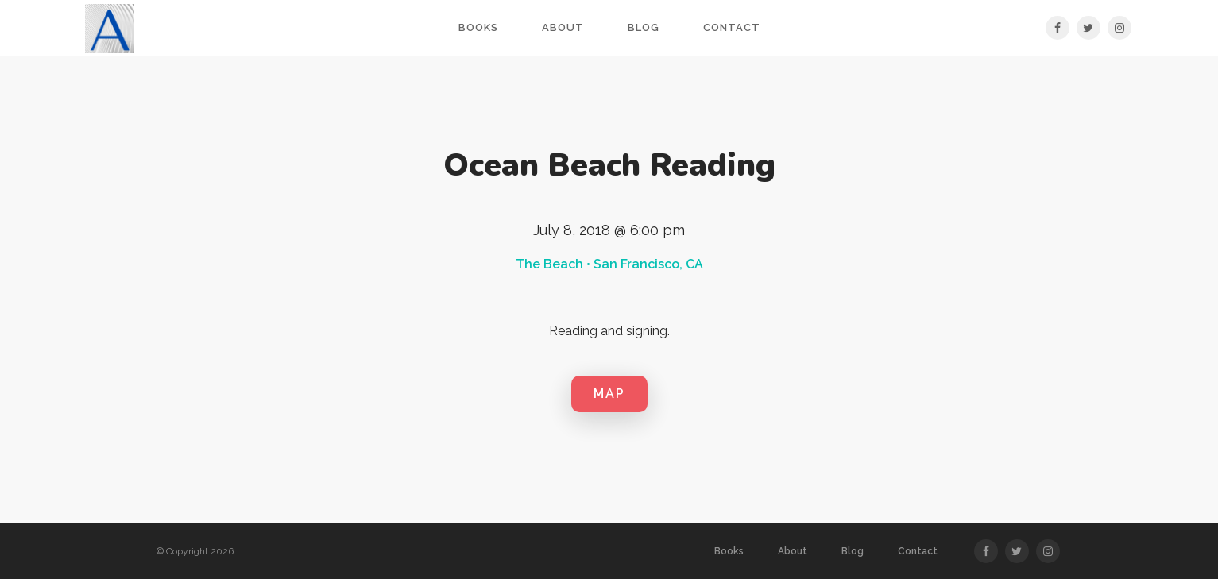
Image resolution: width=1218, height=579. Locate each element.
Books (478, 27)
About (563, 27)
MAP (609, 393)
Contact (731, 27)
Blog (643, 27)
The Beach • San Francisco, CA (609, 264)
